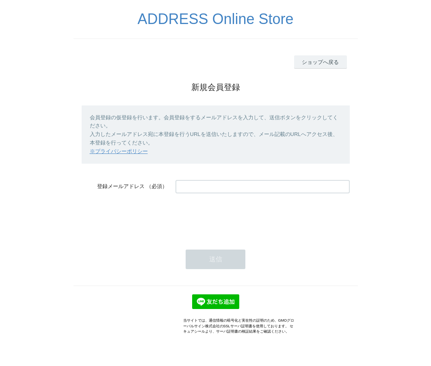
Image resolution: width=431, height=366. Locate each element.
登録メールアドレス (121, 186)
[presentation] (237, 217)
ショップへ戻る (320, 62)
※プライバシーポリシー (119, 151)
